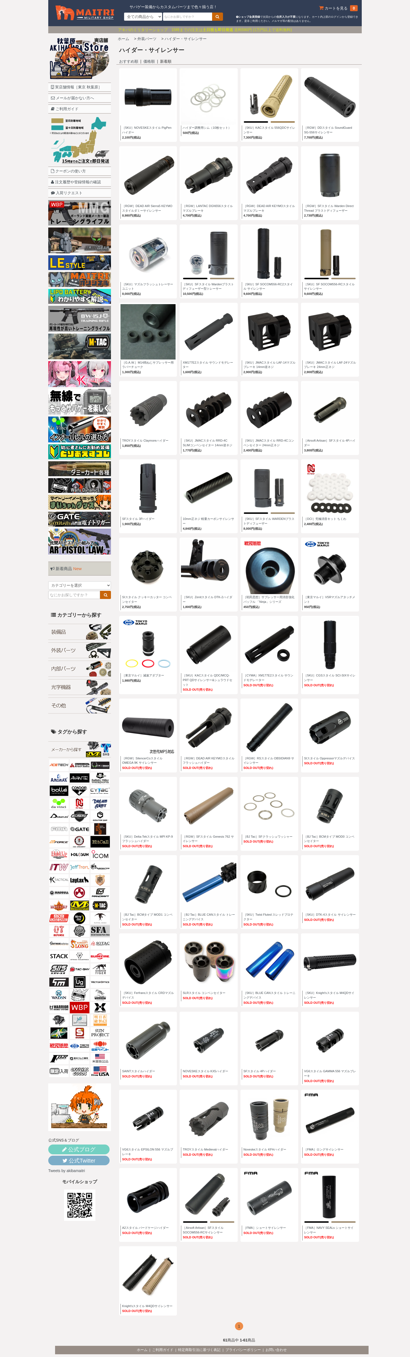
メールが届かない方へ (72, 98)
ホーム (123, 39)
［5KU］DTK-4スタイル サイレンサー (329, 914)
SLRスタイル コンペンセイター (204, 992)
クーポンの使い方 (68, 171)
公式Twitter (78, 1161)
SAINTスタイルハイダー (138, 1071)
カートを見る (338, 8)
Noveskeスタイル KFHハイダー (264, 1149)
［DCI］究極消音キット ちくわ (325, 518)
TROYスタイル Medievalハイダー (205, 1149)
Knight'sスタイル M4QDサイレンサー (147, 1306)
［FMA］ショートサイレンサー (264, 1227)
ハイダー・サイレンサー (186, 39)
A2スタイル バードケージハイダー (145, 1227)
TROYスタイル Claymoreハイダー (145, 440)
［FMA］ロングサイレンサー (323, 1149)
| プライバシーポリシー (243, 1350)
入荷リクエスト (67, 193)
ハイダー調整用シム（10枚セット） (207, 127)
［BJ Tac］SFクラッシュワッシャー (268, 836)
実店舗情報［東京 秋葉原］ (76, 87)
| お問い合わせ (276, 1350)
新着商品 (66, 568)
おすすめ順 (128, 61)
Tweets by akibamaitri (66, 1171)
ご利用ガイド (65, 109)
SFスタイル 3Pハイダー (138, 518)
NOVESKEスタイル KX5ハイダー (205, 1071)
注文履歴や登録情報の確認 (76, 182)
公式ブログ (78, 1149)
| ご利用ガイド (162, 1350)
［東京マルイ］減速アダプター (143, 675)
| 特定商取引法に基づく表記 (198, 1350)
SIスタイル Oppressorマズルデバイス (329, 758)
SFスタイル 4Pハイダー (259, 1071)
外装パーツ (146, 39)
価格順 (149, 61)
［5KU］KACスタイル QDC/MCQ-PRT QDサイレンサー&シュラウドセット (207, 680)
